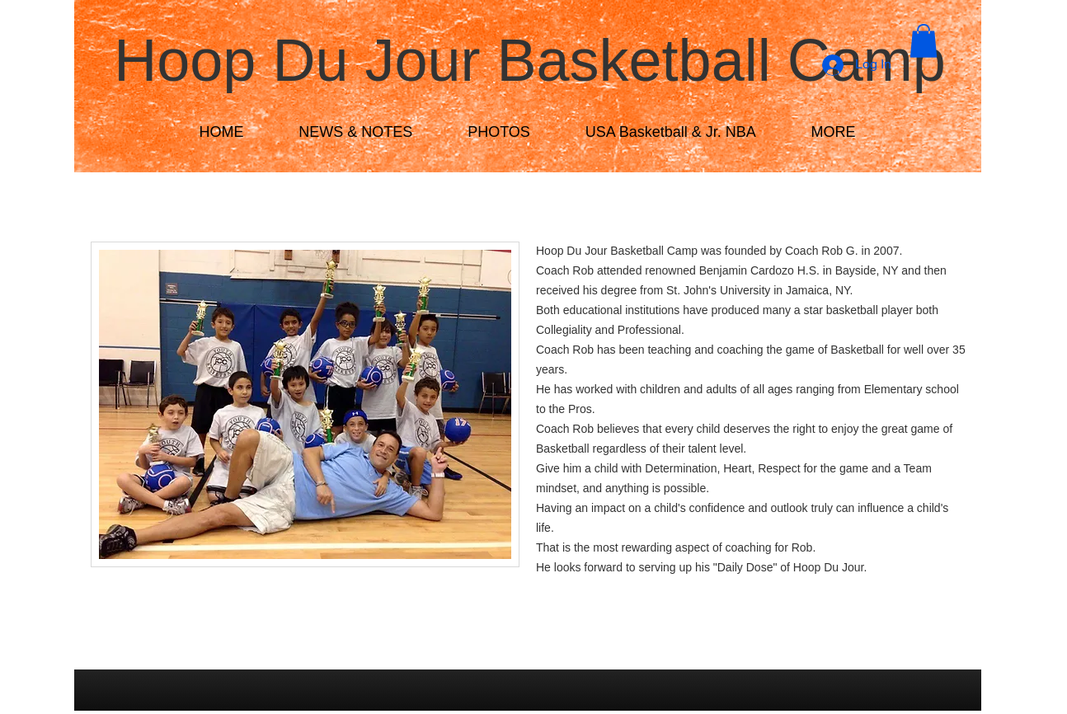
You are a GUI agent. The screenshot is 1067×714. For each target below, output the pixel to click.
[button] (924, 41)
